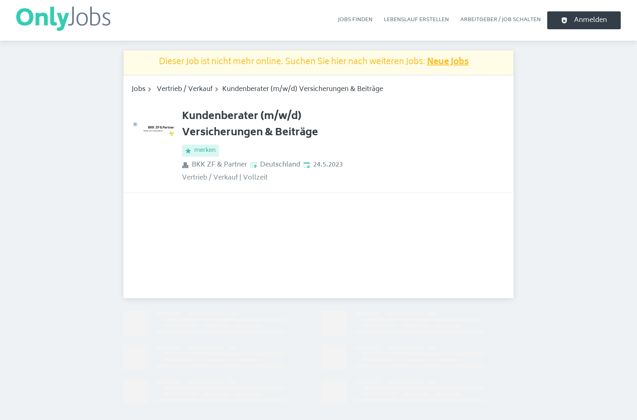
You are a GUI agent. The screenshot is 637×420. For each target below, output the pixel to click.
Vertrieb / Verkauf (184, 89)
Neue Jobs (448, 62)
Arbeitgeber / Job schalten (500, 19)
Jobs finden (355, 19)
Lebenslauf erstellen (416, 19)
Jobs (138, 89)
